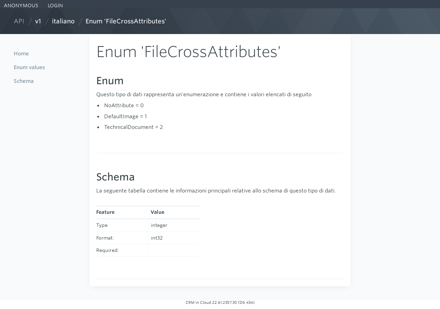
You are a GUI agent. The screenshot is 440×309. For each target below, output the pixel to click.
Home (21, 53)
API (19, 21)
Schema (24, 81)
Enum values (29, 67)
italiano (63, 21)
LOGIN (54, 5)
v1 (38, 21)
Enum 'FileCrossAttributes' (126, 21)
